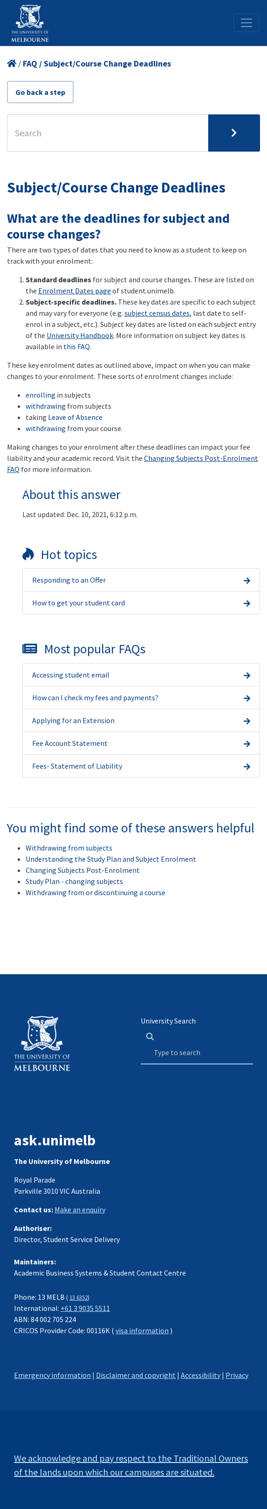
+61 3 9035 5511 (85, 1308)
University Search (168, 1020)
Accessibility (200, 1375)
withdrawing (46, 406)
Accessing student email (71, 674)
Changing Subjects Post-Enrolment (83, 870)
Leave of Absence (75, 417)
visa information (142, 1330)
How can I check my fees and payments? (95, 697)
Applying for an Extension (73, 720)
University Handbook (80, 335)
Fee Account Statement (70, 743)
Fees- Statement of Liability (77, 766)
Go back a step (40, 92)
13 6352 (78, 1297)
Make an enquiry (80, 1209)
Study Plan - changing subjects (74, 881)
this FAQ (76, 346)
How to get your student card (78, 602)
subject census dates (157, 313)
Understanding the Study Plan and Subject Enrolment (111, 859)
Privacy (237, 1375)
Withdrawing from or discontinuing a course (95, 892)
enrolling (40, 394)
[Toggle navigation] (246, 22)
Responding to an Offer (69, 580)
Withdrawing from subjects (69, 847)
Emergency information (52, 1375)
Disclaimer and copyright (136, 1375)
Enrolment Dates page (74, 290)
